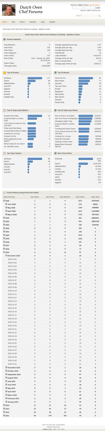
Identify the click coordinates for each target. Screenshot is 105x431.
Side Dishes (59, 94)
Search (22, 22)
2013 (7, 409)
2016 (7, 249)
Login (43, 22)
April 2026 (12, 211)
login (90, 5)
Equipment (59, 92)
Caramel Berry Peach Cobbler (15, 131)
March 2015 (12, 395)
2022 (7, 228)
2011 (7, 416)
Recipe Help (59, 102)
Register (52, 22)
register (97, 5)
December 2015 (14, 256)
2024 (7, 222)
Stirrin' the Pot (60, 78)
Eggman (7, 89)
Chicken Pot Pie (10, 136)
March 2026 (12, 215)
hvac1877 (97, 56)
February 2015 (13, 398)
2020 (7, 235)
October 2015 (13, 371)
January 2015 (13, 402)
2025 (7, 218)
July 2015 (11, 381)
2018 (7, 242)
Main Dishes (59, 81)
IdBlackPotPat (9, 83)
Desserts (58, 83)
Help (13, 22)
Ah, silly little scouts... (12, 146)
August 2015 (13, 378)
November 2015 (14, 368)
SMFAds (49, 427)
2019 (7, 239)
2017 (7, 245)
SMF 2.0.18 (45, 424)
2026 (7, 201)
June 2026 (12, 204)
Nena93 (7, 94)
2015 (7, 252)
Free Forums (56, 427)
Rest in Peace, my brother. (65, 116)
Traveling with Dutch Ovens (65, 129)
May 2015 (11, 388)
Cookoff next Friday (11, 116)
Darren (6, 81)
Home (4, 22)
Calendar (32, 22)
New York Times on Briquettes (66, 118)
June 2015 (12, 385)
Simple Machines (60, 424)
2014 (7, 405)
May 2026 (11, 208)
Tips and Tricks (60, 86)
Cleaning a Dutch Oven (63, 142)
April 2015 (12, 392)
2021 (7, 232)
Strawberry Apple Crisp (63, 121)
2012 (7, 412)
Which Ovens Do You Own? (14, 144)
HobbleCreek (9, 97)
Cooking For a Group (12, 134)
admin (57, 177)
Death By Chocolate (62, 139)
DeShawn (7, 78)
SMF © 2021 (52, 424)
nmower (7, 92)
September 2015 (14, 375)
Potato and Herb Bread (12, 128)
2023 (7, 225)
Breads (57, 89)
